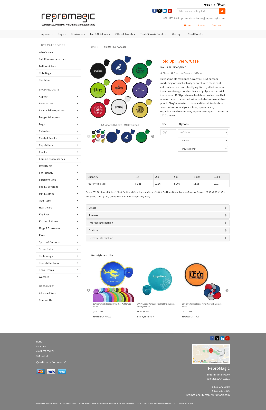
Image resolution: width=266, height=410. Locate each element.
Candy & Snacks (48, 138)
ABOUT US (41, 346)
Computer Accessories (52, 159)
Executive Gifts (47, 179)
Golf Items (45, 200)
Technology (46, 256)
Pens (42, 235)
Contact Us (45, 300)
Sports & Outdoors (50, 242)
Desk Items (45, 166)
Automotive (46, 103)
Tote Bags (45, 73)
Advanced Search (48, 293)
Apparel (47, 34)
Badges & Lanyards (50, 117)
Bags (62, 34)
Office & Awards (125, 34)
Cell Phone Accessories (52, 59)
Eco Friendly (46, 172)
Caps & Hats (46, 145)
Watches (44, 277)
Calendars (45, 131)
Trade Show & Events (153, 34)
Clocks (43, 152)
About (201, 25)
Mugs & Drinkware (49, 228)
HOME (39, 341)
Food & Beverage (48, 186)
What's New (46, 52)
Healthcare (45, 207)
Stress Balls (46, 249)
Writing (177, 34)
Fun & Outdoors (100, 34)
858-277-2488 (171, 18)
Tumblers (44, 80)
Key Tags (44, 214)
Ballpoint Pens (47, 66)
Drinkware (78, 34)
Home (187, 25)
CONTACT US (42, 355)
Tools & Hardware (49, 263)
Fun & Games (46, 193)
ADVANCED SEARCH (45, 351)
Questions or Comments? (51, 362)
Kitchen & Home (48, 221)
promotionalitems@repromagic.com (203, 18)
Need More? (196, 34)
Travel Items (46, 270)
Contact (216, 25)
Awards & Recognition (51, 110)
